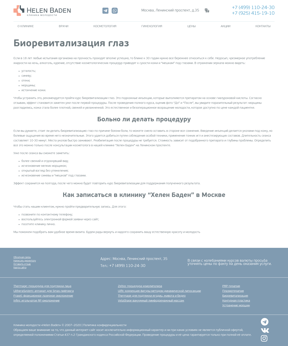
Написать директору (24, 261)
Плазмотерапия (233, 291)
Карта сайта (19, 268)
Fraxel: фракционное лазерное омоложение (43, 296)
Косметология (104, 26)
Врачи (63, 26)
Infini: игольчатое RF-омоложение (36, 300)
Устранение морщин (236, 305)
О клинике (25, 26)
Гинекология (151, 26)
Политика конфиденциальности (104, 325)
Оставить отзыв (22, 264)
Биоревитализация (235, 296)
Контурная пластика (236, 300)
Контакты (263, 26)
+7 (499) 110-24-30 (253, 7)
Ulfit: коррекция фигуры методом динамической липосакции (159, 291)
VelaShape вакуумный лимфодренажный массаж (151, 300)
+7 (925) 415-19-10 (253, 13)
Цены (191, 26)
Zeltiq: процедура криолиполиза (140, 286)
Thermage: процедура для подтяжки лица (42, 286)
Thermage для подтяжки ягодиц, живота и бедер (152, 296)
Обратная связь (22, 257)
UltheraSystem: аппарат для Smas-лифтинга (43, 291)
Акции (225, 26)
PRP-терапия (231, 286)
